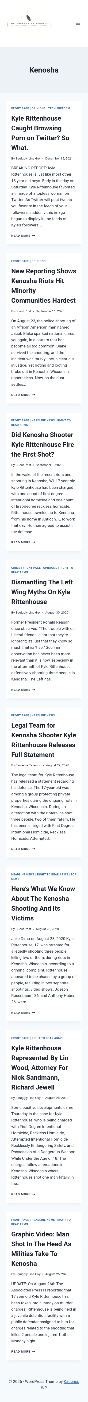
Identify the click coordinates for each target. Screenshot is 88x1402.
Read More (23, 235)
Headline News (43, 420)
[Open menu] (78, 23)
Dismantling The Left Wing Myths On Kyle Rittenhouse (42, 592)
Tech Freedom (59, 108)
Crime (15, 567)
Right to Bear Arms (52, 874)
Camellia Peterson (28, 765)
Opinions (39, 108)
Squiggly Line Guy (28, 158)
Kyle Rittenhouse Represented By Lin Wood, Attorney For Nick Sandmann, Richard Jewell (40, 1067)
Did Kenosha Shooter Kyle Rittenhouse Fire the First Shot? (42, 444)
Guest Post (23, 311)
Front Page (20, 108)
